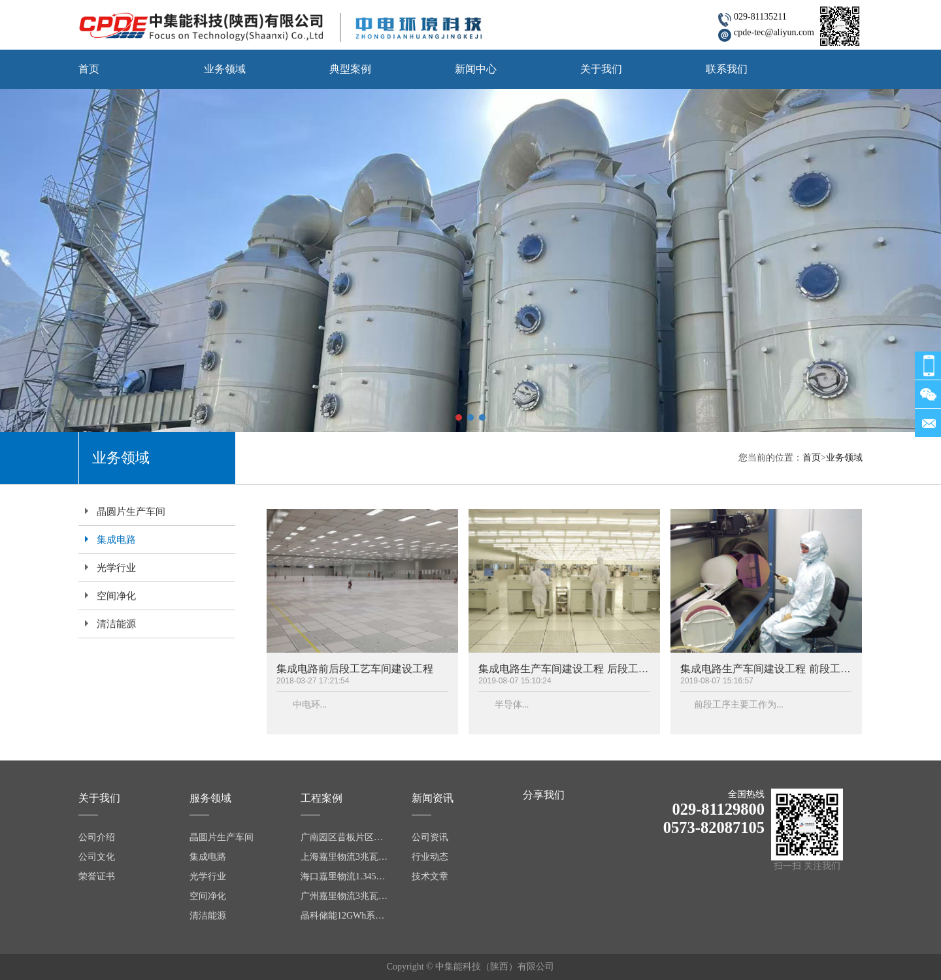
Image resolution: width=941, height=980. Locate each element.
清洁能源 (116, 624)
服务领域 (210, 798)
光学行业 (116, 568)
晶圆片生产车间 (131, 511)
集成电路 (116, 539)
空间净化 (116, 596)
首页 (88, 68)
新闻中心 (476, 68)
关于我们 (601, 68)
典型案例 (350, 68)
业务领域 (225, 68)
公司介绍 (96, 837)
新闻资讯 (433, 798)
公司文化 (96, 857)
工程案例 (321, 798)
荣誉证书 (96, 876)
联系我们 (727, 68)
